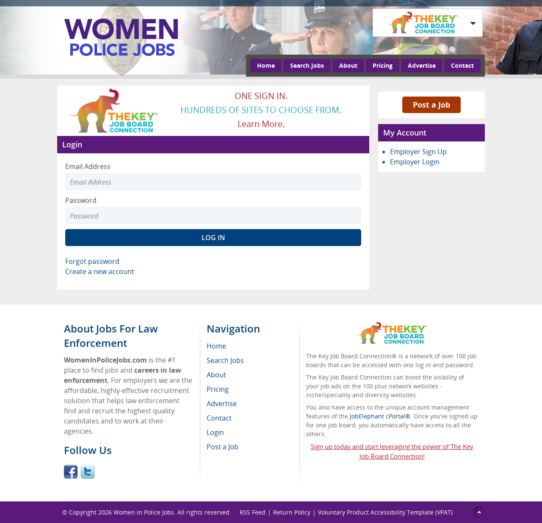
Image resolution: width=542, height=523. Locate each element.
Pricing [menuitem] (218, 389)
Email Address (88, 166)
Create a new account (99, 271)
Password (81, 200)
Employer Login (415, 161)
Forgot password (92, 261)
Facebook (70, 472)
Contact (462, 65)
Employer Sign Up (418, 151)
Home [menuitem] (216, 346)
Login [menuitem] (215, 432)
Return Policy (291, 512)
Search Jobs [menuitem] (225, 360)
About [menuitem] (216, 374)
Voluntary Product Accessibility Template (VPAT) (385, 512)
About (348, 65)
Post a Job (431, 105)
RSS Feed (252, 512)
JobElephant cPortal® (380, 416)
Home (266, 65)
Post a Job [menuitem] (222, 446)
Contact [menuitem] (219, 418)
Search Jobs (307, 65)
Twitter (87, 472)
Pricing (383, 65)
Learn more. (261, 124)
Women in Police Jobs (143, 512)
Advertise (422, 65)
